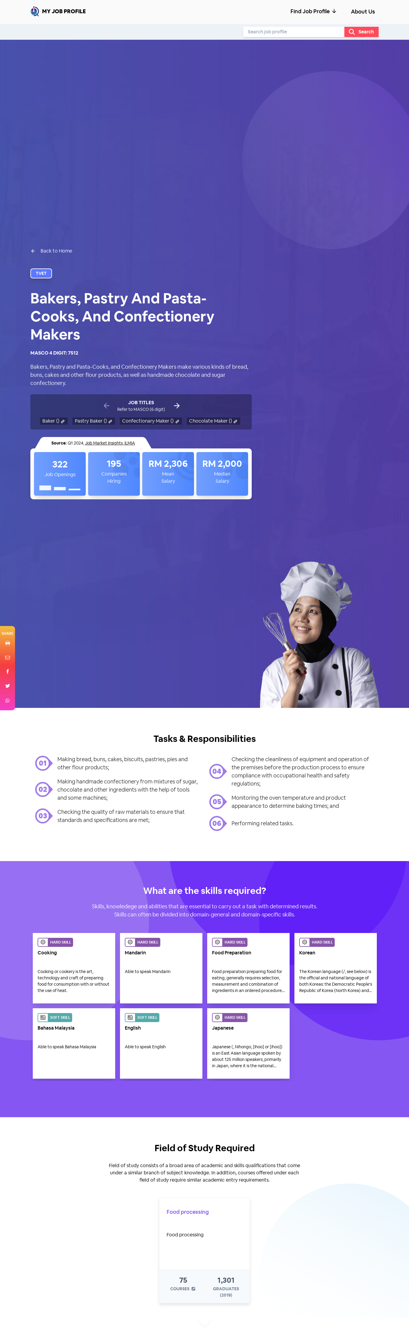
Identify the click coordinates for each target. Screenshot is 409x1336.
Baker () (53, 421)
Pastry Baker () (94, 421)
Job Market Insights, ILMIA (110, 443)
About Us (363, 11)
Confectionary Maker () (151, 421)
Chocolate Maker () (213, 421)
